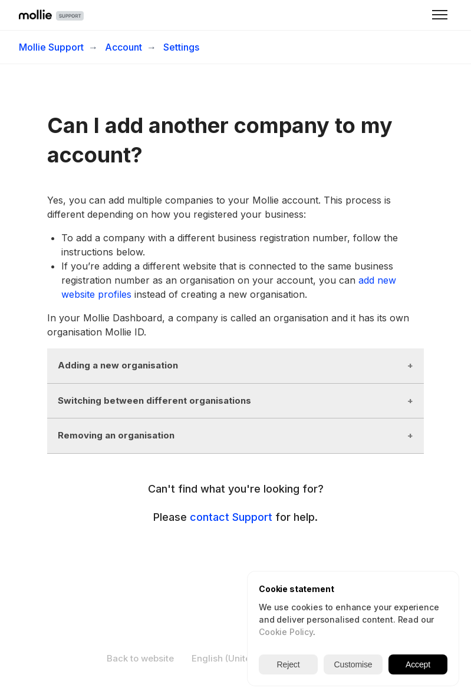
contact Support (231, 517)
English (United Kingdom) (252, 658)
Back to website (140, 658)
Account (123, 47)
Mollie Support (51, 47)
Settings (181, 47)
